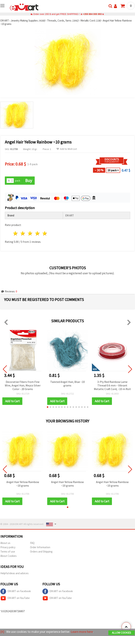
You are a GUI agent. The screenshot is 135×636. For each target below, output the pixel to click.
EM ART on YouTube (15, 598)
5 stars (44, 233)
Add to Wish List (67, 149)
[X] (2, 632)
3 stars (30, 233)
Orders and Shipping (41, 551)
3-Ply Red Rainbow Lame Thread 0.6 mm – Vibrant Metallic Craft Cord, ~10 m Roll (112, 385)
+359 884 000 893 (92, 14)
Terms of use (7, 551)
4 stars (37, 233)
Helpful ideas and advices (14, 573)
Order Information (40, 547)
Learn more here (82, 632)
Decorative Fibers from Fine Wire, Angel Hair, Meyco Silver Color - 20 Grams (23, 385)
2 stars (23, 233)
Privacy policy (7, 547)
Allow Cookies (121, 632)
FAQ (32, 543)
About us (5, 543)
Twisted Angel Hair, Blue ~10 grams (67, 383)
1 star (15, 233)
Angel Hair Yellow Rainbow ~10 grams (22, 483)
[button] (47, 407)
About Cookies (8, 556)
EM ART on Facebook (15, 591)
